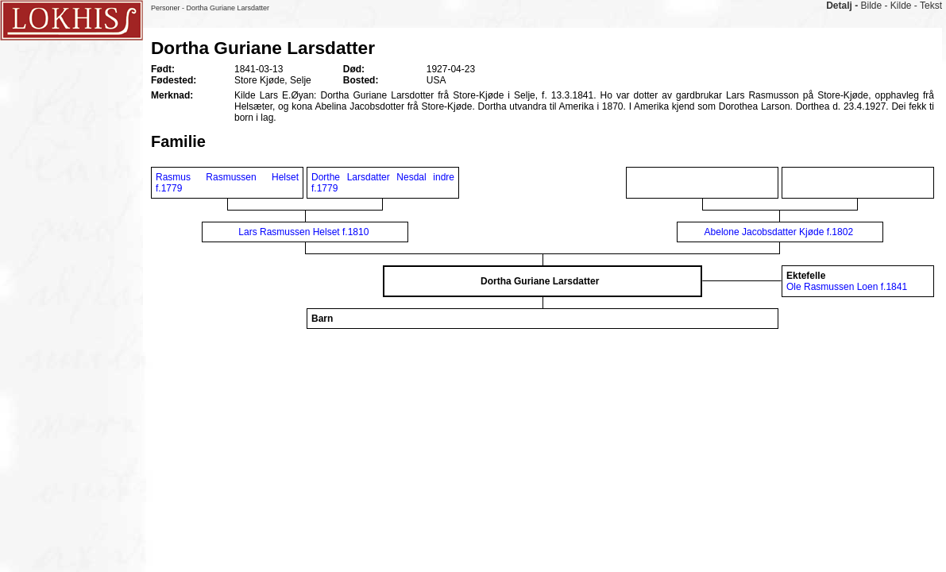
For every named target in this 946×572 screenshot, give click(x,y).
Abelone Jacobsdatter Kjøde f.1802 (779, 232)
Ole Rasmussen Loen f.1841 (846, 286)
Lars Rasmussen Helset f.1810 (303, 232)
